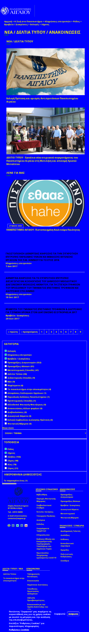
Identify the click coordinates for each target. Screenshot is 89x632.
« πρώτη (13, 331)
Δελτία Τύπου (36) (17, 374)
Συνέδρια (65, 561)
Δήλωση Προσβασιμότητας (35, 599)
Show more (8, 428)
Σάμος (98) (13, 460)
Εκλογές (34, 24)
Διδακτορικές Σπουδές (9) (21, 377)
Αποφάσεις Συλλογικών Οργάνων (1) (27, 393)
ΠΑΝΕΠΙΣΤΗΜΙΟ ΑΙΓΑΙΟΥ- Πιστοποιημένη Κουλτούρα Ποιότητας (43, 229)
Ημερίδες (65, 550)
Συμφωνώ (59, 614)
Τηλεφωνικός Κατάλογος (33, 575)
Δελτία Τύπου (9, 574)
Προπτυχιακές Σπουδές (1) (22, 400)
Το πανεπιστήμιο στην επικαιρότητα (13, 579)
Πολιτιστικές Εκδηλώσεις (67, 555)
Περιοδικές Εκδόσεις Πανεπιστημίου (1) (29, 397)
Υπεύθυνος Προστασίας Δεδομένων (33, 591)
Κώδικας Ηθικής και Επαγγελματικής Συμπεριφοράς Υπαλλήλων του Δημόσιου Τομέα (46, 544)
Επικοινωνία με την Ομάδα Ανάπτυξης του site (37, 606)
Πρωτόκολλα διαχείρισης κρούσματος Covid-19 (46, 555)
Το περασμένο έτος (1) (16, 480)
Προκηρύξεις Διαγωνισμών (67, 495)
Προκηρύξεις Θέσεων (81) (21, 366)
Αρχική (8, 21)
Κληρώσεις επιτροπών (58, 21)
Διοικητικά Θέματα (70, 509)
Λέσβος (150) (14, 456)
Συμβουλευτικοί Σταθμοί (44, 506)
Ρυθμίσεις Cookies (19, 630)
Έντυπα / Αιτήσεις (45, 512)
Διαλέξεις (65, 535)
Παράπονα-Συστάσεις (37, 585)
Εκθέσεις (65, 539)
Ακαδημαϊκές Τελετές (70, 531)
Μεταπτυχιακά (68, 513)
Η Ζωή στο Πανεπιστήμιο (28, 21)
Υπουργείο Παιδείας (46, 516)
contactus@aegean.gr (17, 518)
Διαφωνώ (73, 614)
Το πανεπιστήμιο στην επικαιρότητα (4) (29, 389)
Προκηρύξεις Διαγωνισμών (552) (24, 362)
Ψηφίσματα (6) (15, 385)
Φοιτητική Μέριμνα (70, 517)
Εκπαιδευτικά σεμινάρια (67, 544)
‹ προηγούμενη (29, 331)
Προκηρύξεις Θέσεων (70, 501)
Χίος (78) (12, 464)
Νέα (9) (11, 381)
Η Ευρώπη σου (43, 535)
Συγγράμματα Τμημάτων (43, 529)
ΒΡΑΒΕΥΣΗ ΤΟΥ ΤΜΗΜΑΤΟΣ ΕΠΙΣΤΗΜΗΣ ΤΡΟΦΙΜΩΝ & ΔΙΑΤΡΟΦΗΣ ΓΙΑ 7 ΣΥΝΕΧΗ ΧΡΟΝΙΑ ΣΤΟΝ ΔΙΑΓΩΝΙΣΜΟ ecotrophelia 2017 (44, 311)
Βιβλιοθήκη (42, 494)
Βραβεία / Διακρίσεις (16, 24)
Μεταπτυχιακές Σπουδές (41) (23, 370)
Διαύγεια (41, 520)
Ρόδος (76, 21)
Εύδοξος (40, 524)
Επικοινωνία (33, 580)
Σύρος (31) (13, 468)
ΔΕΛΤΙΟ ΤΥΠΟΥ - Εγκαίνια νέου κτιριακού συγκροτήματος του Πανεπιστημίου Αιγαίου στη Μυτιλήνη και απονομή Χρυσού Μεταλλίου (42, 161)
